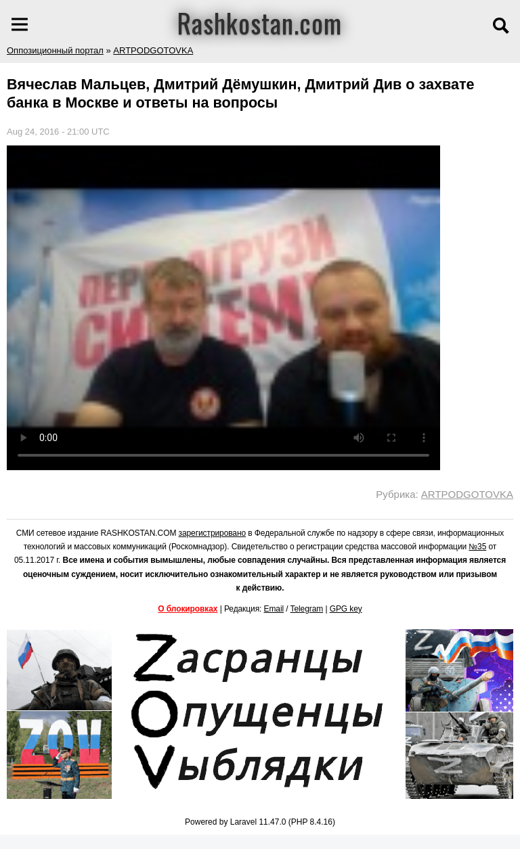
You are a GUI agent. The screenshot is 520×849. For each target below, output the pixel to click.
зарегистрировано (212, 533)
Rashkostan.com (259, 22)
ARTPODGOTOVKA (153, 50)
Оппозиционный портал (55, 50)
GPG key (346, 609)
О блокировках (187, 609)
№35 (477, 546)
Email (274, 609)
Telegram (307, 609)
